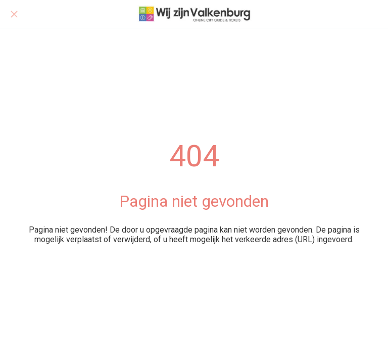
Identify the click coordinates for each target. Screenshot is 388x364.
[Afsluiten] (14, 14)
